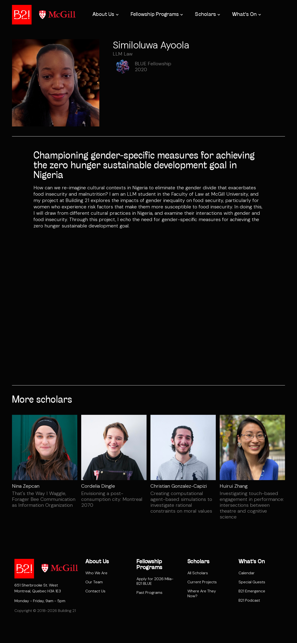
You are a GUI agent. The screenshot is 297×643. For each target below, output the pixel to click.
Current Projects (202, 582)
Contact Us (95, 591)
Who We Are (96, 573)
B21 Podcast (249, 600)
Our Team (94, 582)
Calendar (247, 573)
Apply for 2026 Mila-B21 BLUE (155, 581)
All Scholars (197, 573)
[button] (105, 14)
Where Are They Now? (201, 593)
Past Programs (149, 592)
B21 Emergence (252, 591)
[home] (22, 14)
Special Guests (252, 582)
